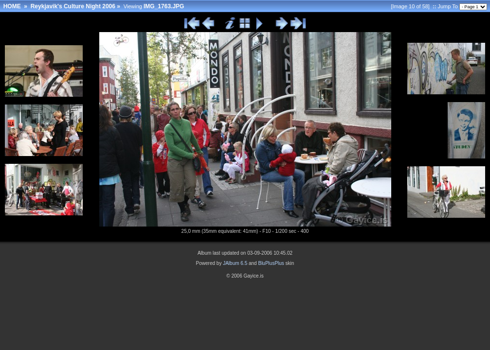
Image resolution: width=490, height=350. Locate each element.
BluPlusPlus (271, 263)
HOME (12, 6)
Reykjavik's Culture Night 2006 (73, 6)
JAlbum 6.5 (235, 263)
